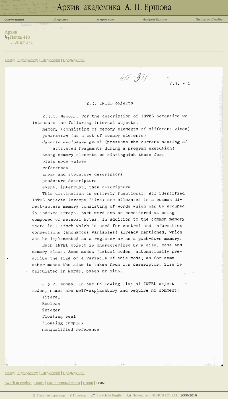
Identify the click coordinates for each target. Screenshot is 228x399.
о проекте (105, 19)
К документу (27, 60)
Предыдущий (74, 60)
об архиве (61, 19)
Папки (88, 383)
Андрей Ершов (155, 19)
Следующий (50, 60)
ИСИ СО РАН (167, 395)
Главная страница (51, 395)
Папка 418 (20, 37)
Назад (10, 60)
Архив (11, 32)
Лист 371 (24, 42)
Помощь (79, 395)
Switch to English (209, 19)
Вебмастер (140, 395)
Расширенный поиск (63, 383)
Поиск (39, 383)
